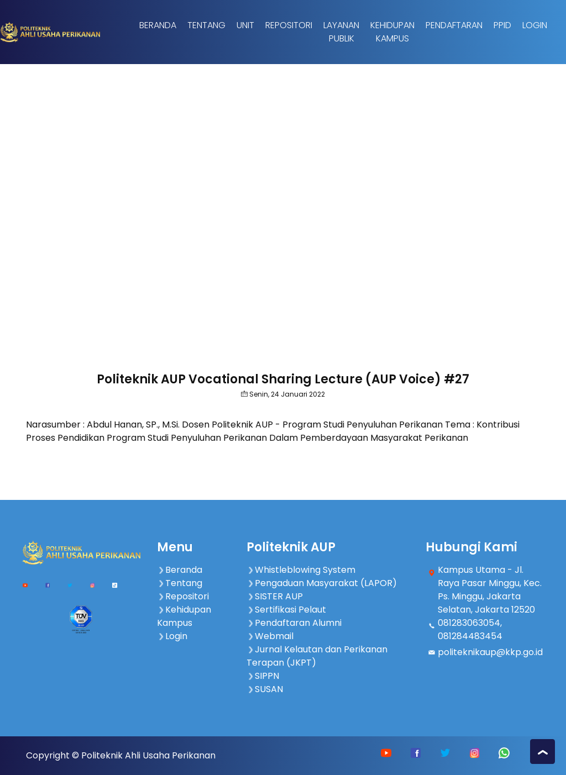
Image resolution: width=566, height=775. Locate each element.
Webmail (270, 636)
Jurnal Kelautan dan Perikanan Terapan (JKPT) (317, 656)
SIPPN (263, 675)
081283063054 (469, 622)
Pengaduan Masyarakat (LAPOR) (322, 583)
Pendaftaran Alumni (294, 622)
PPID (502, 25)
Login (534, 25)
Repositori (288, 25)
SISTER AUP (275, 596)
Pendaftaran (454, 25)
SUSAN (265, 689)
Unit (245, 25)
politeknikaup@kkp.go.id (490, 652)
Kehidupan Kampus (392, 32)
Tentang (206, 25)
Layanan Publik (341, 32)
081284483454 (470, 636)
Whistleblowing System (301, 569)
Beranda (157, 25)
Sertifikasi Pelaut (286, 609)
